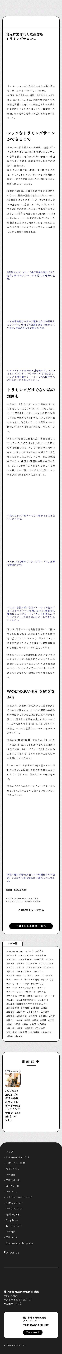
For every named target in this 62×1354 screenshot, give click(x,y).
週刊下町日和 (13, 1214)
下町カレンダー (14, 1203)
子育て (46, 1012)
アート (30, 951)
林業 (28, 1020)
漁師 (44, 1020)
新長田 (37, 902)
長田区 (29, 1028)
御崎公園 (22, 1016)
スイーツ (49, 967)
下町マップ (12, 1191)
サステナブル (34, 967)
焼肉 (52, 1020)
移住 (18, 1024)
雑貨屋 (23, 1032)
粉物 (26, 1024)
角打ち (43, 1024)
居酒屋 (11, 1016)
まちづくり (48, 979)
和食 (45, 1008)
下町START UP (14, 1208)
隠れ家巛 (12, 1032)
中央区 (42, 992)
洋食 (36, 1020)
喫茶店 (29, 902)
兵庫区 (11, 1000)
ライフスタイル (28, 987)
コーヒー (20, 899)
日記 (53, 1016)
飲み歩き (47, 1032)
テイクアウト (24, 971)
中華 (22, 996)
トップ (9, 1151)
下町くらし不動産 (15, 1163)
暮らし (11, 1020)
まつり (11, 983)
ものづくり (38, 983)
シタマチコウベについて (19, 1197)
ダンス (11, 971)
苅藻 (34, 1024)
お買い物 (39, 959)
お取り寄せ (25, 959)
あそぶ (40, 951)
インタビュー (26, 955)
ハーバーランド (44, 975)
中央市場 (12, 996)
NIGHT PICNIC (16, 951)
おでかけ (12, 959)
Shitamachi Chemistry (19, 1243)
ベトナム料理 (32, 979)
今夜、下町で (12, 1168)
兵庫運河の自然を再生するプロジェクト (28, 1004)
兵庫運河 (43, 1000)
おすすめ (41, 955)
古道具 (26, 1008)
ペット (19, 979)
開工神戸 (40, 1028)
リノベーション (16, 992)
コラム (11, 967)
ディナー (39, 971)
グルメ (11, 963)
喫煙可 (11, 1012)
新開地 (44, 1016)
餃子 (10, 1036)
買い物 (11, 1028)
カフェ (10, 899)
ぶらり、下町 (12, 1186)
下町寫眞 (11, 1231)
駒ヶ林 (19, 1036)
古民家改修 (13, 1008)
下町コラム (12, 1237)
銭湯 (20, 1028)
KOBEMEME (14, 1225)
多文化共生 (33, 1012)
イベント (12, 955)
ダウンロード (33, 1332)
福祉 (10, 1024)
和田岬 (36, 1008)
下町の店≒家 (13, 1180)
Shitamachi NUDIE (17, 1157)
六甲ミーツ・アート (45, 996)
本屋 (20, 1020)
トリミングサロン (15, 902)
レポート (31, 992)
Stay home (12, 1220)
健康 (30, 996)
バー (31, 975)
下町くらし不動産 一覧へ (31, 926)
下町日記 (11, 1174)
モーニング (23, 983)
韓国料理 (34, 1032)
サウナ (21, 967)
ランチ (42, 987)
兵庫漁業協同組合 (27, 1000)
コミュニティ (32, 899)
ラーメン (12, 987)
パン (10, 979)
